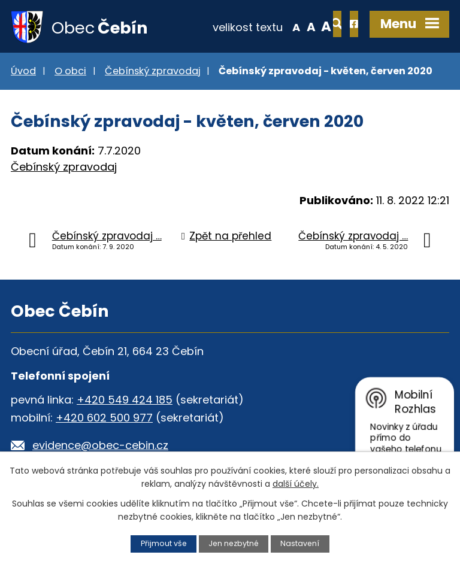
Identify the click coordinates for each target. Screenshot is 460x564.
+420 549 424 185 (124, 400)
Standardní (271, 26)
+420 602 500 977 (104, 418)
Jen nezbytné (234, 543)
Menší (256, 26)
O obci (70, 72)
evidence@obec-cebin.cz (100, 446)
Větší (287, 26)
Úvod (23, 72)
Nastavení (301, 543)
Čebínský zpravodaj (152, 72)
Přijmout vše (162, 543)
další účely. (296, 484)
